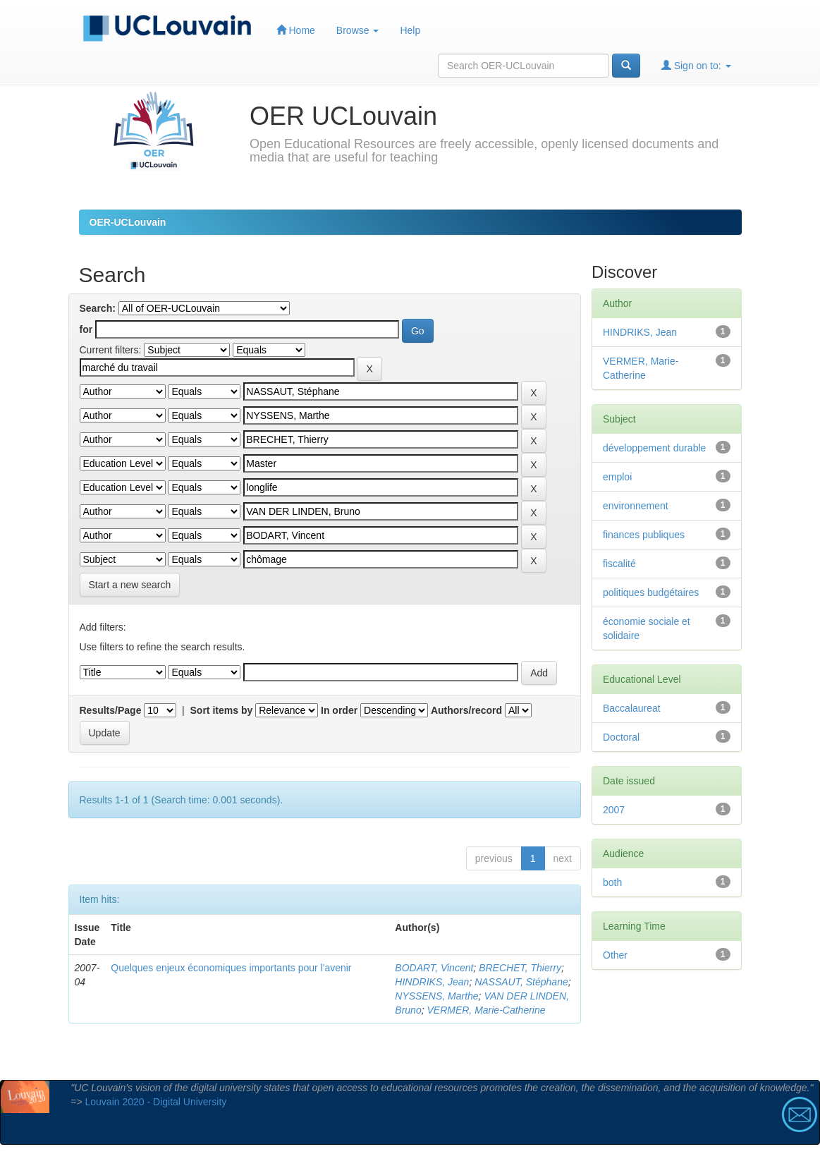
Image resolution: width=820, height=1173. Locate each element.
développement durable (654, 448)
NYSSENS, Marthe (436, 996)
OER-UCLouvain (128, 222)
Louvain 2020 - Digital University (156, 1101)
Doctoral (621, 737)
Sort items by (221, 710)
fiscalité (619, 563)
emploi (617, 476)
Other (615, 955)
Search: (98, 308)
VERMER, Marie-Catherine (486, 1010)
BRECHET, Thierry (520, 967)
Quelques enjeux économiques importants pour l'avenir (231, 967)
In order (339, 710)
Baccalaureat (632, 708)
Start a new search (130, 584)
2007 (614, 809)
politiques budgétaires (651, 592)
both (612, 882)
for (86, 329)
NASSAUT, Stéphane (521, 981)
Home (295, 30)
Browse (357, 30)
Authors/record (466, 710)
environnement (635, 505)
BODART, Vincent (434, 967)
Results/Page (111, 710)
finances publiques (644, 534)
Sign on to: (696, 65)
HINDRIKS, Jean (432, 981)
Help (410, 30)
